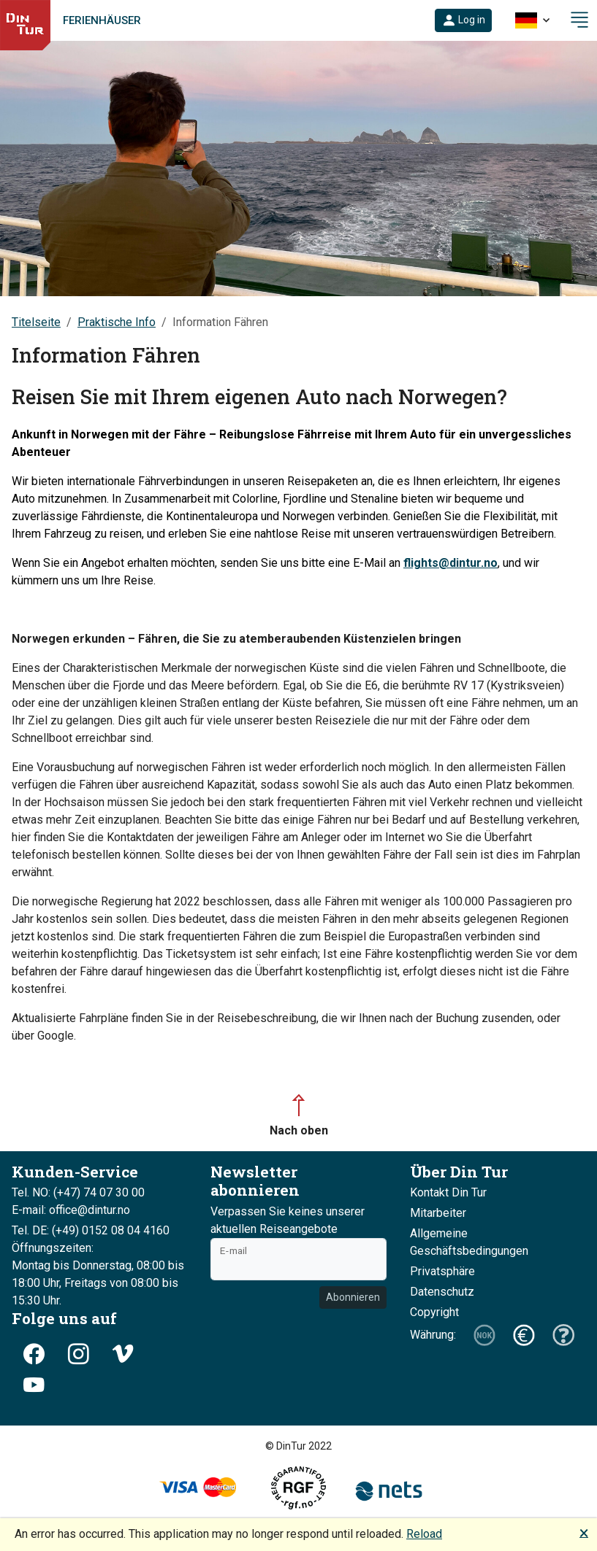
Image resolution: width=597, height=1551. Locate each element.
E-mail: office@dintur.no (71, 1210)
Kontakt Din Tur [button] (448, 1192)
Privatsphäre (442, 1271)
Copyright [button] (434, 1312)
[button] (463, 20)
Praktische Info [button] (116, 322)
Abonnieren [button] (353, 1297)
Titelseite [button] (36, 322)
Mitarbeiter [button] (438, 1213)
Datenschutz (442, 1292)
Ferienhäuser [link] (102, 20)
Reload (424, 1534)
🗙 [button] (583, 1532)
